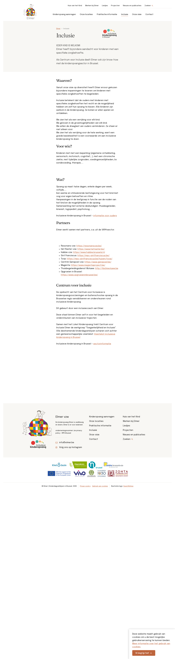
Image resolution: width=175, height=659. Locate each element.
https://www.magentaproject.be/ (88, 342)
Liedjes (105, 6)
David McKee (128, 652)
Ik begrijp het (142, 653)
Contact (149, 14)
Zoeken (148, 6)
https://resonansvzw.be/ (89, 323)
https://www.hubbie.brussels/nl (89, 330)
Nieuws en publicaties (132, 6)
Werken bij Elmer (92, 6)
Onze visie (136, 14)
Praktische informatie (107, 14)
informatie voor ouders (105, 257)
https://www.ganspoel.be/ (98, 339)
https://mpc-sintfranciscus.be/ (93, 333)
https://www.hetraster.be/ (91, 326)
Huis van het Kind (75, 6)
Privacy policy (85, 652)
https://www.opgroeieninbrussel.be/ (79, 352)
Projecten (115, 6)
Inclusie (124, 14)
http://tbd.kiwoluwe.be (106, 346)
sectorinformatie (102, 421)
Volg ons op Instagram (70, 613)
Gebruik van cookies (100, 652)
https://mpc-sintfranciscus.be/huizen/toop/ (89, 336)
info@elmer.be (66, 608)
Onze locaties (86, 14)
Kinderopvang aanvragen (64, 14)
